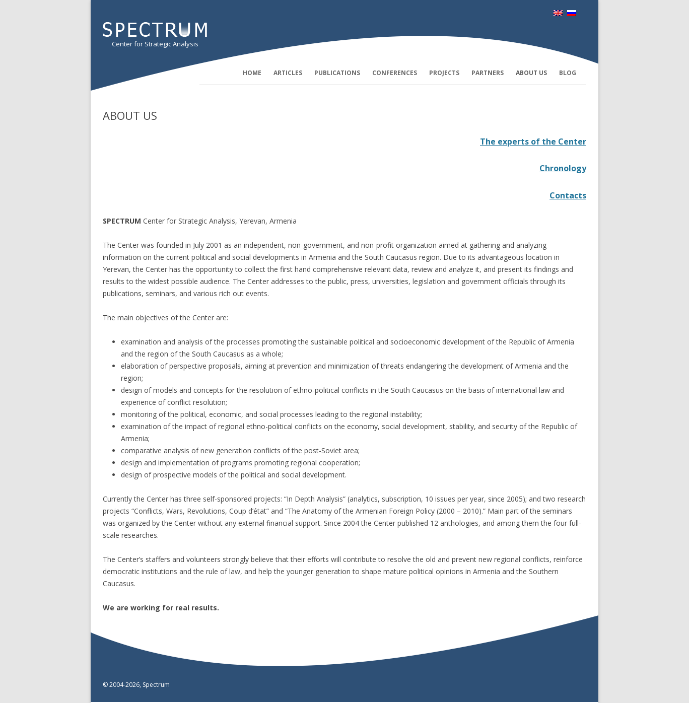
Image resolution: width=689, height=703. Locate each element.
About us (531, 72)
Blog (567, 72)
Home (252, 72)
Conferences (394, 72)
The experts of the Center (533, 141)
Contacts (567, 195)
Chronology (562, 168)
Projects (444, 72)
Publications (337, 72)
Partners (487, 72)
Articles (287, 72)
